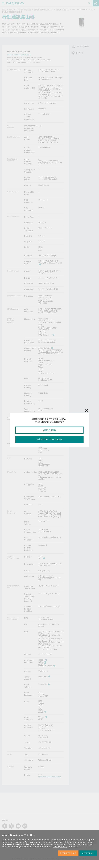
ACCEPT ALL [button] (88, 853)
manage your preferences (54, 844)
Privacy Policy (60, 847)
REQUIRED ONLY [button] (68, 853)
